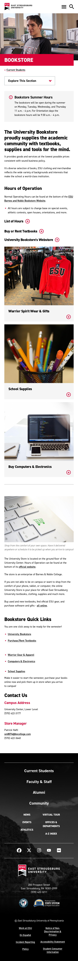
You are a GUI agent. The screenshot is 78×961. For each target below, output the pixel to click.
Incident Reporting (25, 942)
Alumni (39, 792)
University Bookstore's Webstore (31, 239)
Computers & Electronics (21, 661)
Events (26, 822)
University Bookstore (19, 634)
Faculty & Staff (39, 781)
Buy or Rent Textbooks (23, 231)
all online (42, 605)
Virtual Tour (51, 814)
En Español (25, 935)
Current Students (16, 70)
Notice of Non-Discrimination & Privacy (52, 931)
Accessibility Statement (52, 941)
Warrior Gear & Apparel (21, 654)
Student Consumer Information (52, 950)
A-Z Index (51, 833)
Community (39, 803)
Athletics (27, 830)
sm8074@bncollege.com (17, 734)
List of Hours (16, 221)
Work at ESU (25, 928)
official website (27, 566)
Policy (25, 949)
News (26, 814)
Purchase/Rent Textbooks (22, 640)
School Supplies (16, 671)
